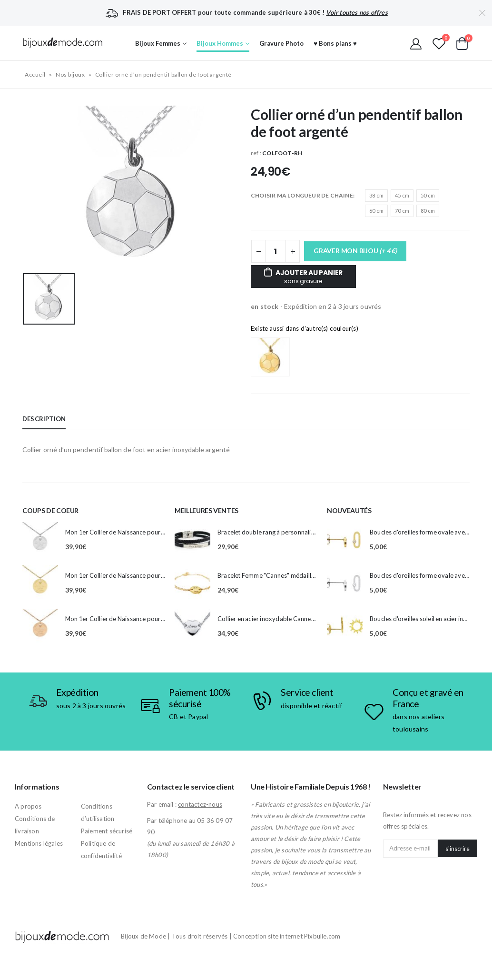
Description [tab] (44, 419)
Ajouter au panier (309, 276)
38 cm (376, 195)
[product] (40, 540)
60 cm (376, 211)
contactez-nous (200, 804)
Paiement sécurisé (106, 831)
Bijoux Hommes (220, 43)
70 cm (402, 211)
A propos (28, 806)
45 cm (402, 195)
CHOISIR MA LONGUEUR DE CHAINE (302, 195)
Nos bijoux (70, 74)
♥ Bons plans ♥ (335, 43)
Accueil (35, 74)
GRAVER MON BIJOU (355, 251)
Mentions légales (39, 843)
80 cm (428, 211)
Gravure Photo (281, 43)
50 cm (428, 195)
